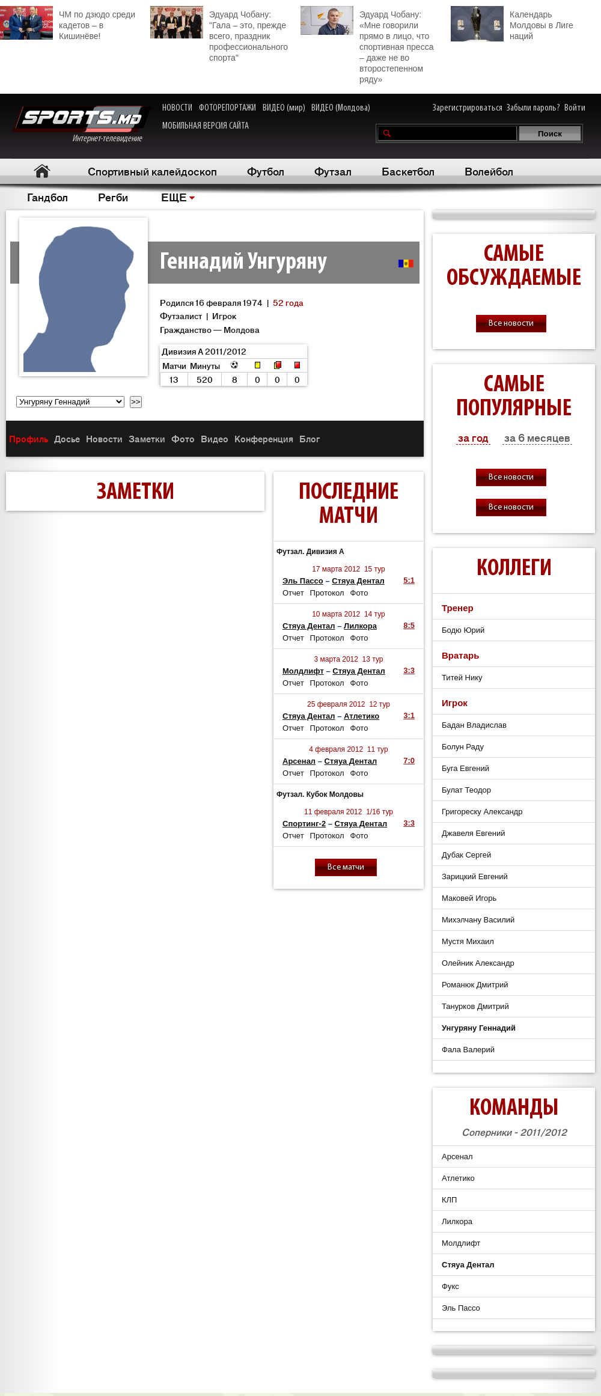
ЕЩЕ (174, 196)
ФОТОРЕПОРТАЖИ (227, 108)
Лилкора (360, 625)
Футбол (265, 170)
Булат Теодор (466, 789)
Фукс (450, 1286)
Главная (42, 171)
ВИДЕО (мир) (284, 108)
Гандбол (47, 196)
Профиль (28, 438)
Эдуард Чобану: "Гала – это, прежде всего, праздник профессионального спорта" (219, 34)
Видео (214, 438)
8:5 (409, 625)
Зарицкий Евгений (475, 876)
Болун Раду (463, 746)
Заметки (147, 438)
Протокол (327, 592)
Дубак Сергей (466, 854)
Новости (104, 438)
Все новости (511, 323)
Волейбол (489, 170)
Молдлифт (303, 670)
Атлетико (361, 716)
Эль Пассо (302, 580)
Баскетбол (408, 170)
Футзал (333, 170)
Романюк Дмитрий (475, 984)
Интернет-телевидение (81, 125)
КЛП (449, 1199)
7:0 (409, 760)
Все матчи (346, 867)
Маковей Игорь (469, 898)
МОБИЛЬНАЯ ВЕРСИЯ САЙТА (205, 126)
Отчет (293, 592)
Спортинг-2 (304, 823)
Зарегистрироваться (467, 108)
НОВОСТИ (177, 108)
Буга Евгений (465, 768)
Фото (183, 438)
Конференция (263, 438)
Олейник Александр (478, 963)
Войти (574, 108)
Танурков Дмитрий (475, 1006)
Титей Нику (462, 677)
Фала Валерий (468, 1049)
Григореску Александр (482, 811)
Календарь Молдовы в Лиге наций (512, 23)
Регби (113, 196)
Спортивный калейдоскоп (152, 170)
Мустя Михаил (468, 941)
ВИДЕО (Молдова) (340, 108)
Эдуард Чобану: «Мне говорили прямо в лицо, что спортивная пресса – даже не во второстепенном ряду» (366, 45)
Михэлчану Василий (478, 919)
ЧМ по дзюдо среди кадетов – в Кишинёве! (67, 23)
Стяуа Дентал (358, 580)
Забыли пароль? (533, 108)
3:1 (409, 715)
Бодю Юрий (463, 630)
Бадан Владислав (474, 725)
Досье (67, 438)
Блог (309, 438)
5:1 (409, 580)
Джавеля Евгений (473, 833)
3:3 (409, 670)
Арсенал (299, 761)
